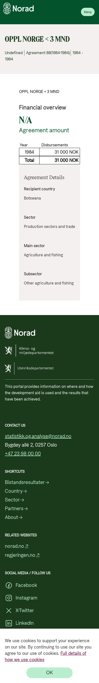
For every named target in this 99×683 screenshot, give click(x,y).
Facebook (21, 585)
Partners (16, 508)
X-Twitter (19, 611)
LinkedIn (19, 623)
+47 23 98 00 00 (23, 453)
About (14, 517)
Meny (88, 12)
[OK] (49, 672)
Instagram (21, 598)
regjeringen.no (22, 555)
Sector (15, 500)
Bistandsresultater (27, 482)
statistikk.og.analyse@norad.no (38, 436)
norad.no (17, 546)
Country (16, 491)
